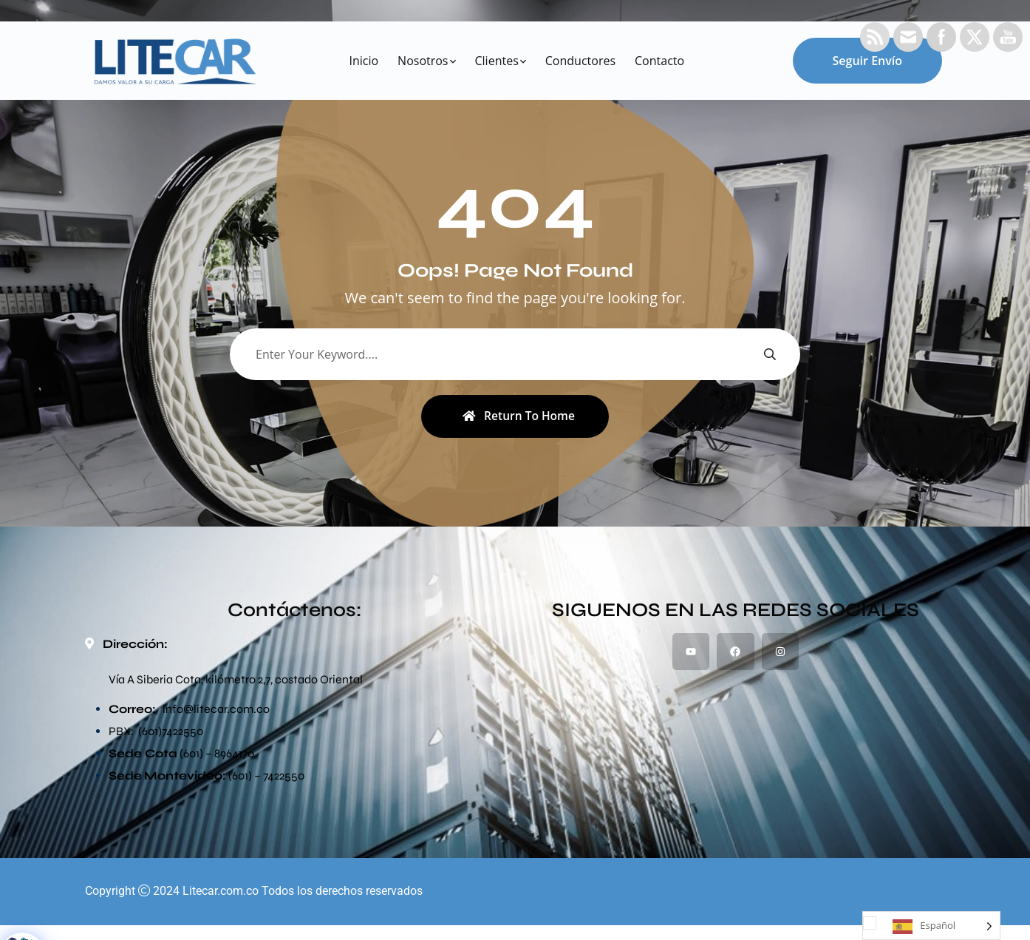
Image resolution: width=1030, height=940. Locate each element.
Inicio (363, 61)
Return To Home (518, 417)
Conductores (580, 61)
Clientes (497, 61)
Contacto (659, 61)
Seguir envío (867, 61)
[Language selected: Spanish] (931, 925)
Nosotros (423, 61)
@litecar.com (218, 711)
